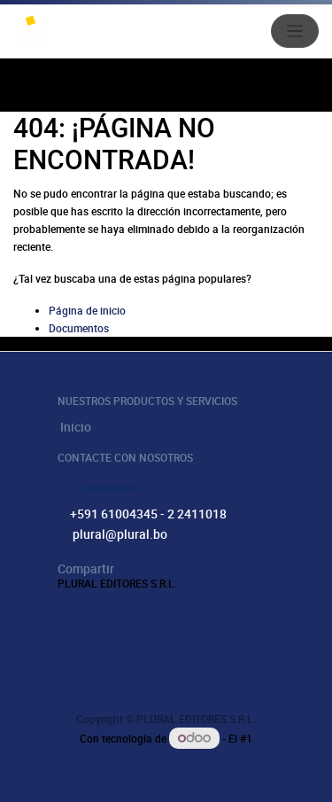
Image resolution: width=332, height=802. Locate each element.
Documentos (79, 328)
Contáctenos (107, 487)
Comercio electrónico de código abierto (166, 758)
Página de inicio (87, 310)
